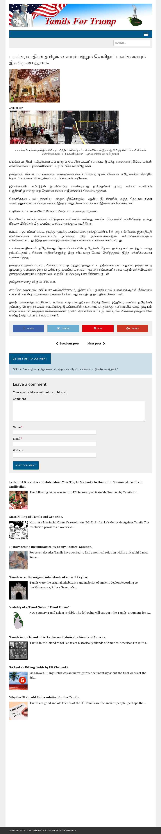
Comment (19, 399)
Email (17, 439)
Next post (96, 343)
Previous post (67, 343)
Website (18, 450)
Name (17, 427)
